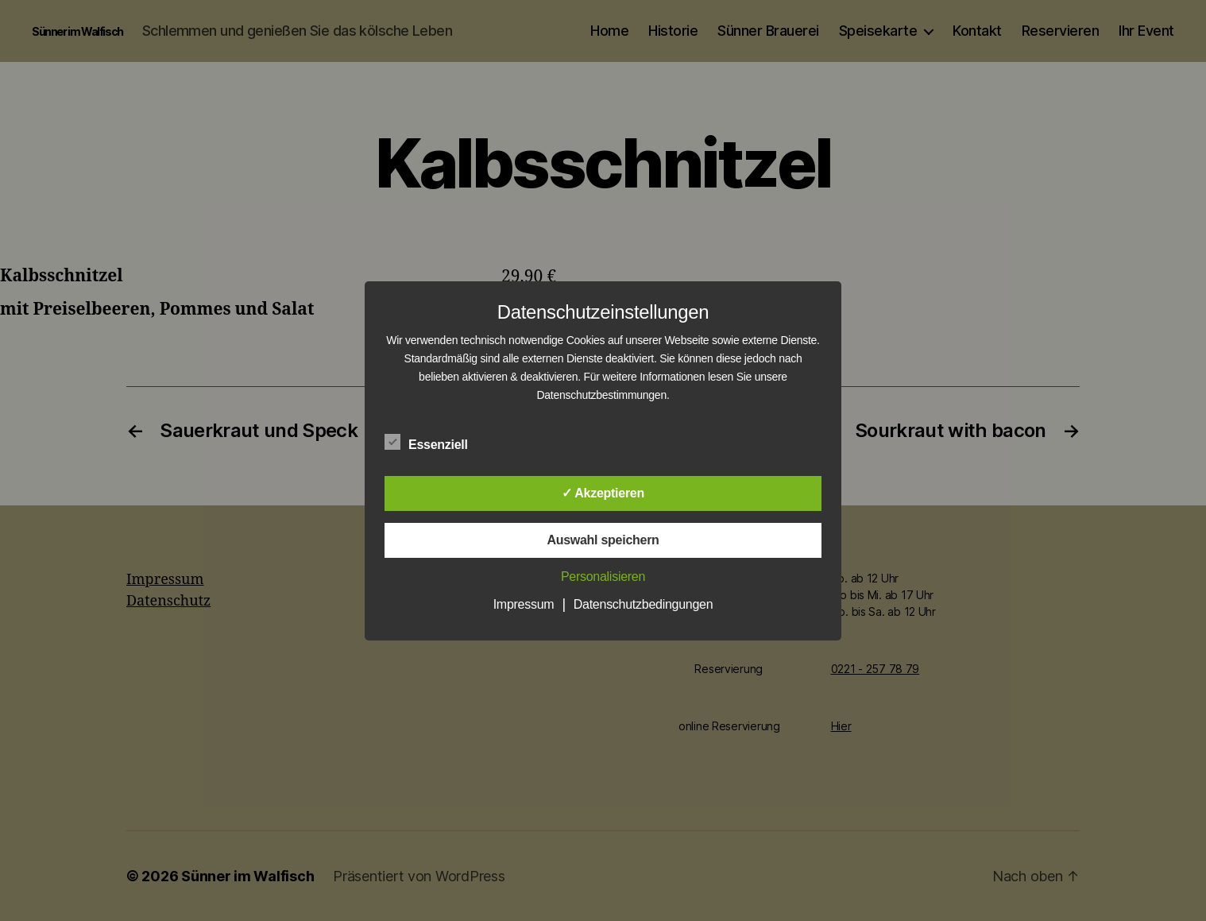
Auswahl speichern (603, 540)
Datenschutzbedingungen (643, 604)
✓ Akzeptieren (603, 493)
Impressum (524, 604)
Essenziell (435, 442)
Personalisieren (603, 576)
